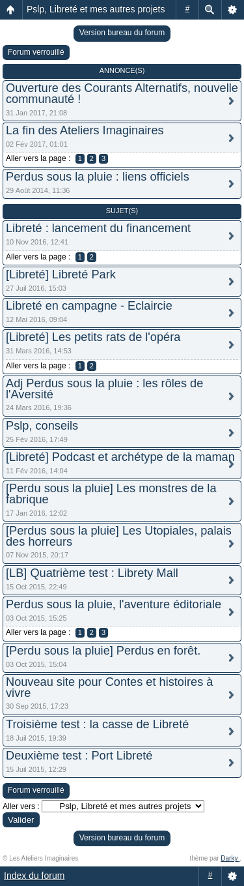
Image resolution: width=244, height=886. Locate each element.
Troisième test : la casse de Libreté (97, 724)
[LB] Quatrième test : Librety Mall (92, 573)
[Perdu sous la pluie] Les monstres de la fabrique (111, 494)
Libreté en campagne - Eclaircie (89, 305)
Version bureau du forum (122, 32)
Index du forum (34, 875)
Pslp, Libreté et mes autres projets (96, 9)
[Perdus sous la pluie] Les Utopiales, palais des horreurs (119, 536)
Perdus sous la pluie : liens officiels (97, 176)
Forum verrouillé (36, 52)
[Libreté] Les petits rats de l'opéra (93, 337)
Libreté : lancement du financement (98, 228)
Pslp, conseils (42, 425)
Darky (230, 858)
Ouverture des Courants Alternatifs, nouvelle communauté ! (122, 93)
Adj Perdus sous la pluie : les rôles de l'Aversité (104, 389)
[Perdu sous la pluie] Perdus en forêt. (103, 650)
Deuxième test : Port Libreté (79, 755)
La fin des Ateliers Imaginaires (85, 130)
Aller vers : (21, 806)
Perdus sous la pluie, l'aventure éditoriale (113, 604)
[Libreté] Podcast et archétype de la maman (120, 457)
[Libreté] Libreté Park (61, 274)
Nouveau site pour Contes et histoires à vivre (109, 687)
